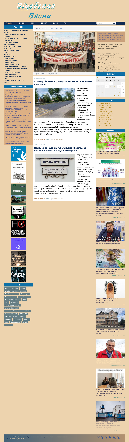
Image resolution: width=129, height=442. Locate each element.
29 (110, 95)
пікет (6, 322)
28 (106, 95)
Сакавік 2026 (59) (105, 108)
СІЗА (6, 302)
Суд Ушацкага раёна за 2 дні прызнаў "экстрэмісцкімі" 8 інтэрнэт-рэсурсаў (110, 331)
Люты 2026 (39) (104, 110)
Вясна (39, 15)
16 (114, 89)
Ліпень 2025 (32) (104, 124)
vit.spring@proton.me (17, 438)
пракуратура (17, 319)
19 (98, 92)
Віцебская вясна (20, 437)
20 (102, 92)
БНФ (11, 288)
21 (106, 92)
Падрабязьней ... (58, 139)
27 (102, 95)
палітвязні (8, 319)
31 (119, 95)
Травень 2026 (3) (104, 104)
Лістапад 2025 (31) (105, 116)
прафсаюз (26, 319)
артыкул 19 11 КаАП (11, 308)
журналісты (23, 313)
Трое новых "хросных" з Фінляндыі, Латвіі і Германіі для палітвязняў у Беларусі (18, 138)
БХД (16, 288)
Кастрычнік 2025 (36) (106, 118)
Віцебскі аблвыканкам (19, 291)
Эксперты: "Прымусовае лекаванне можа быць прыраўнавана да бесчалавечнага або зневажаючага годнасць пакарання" (17, 96)
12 (98, 89)
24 (119, 92)
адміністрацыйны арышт (12, 305)
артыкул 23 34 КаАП (11, 311)
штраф (25, 322)
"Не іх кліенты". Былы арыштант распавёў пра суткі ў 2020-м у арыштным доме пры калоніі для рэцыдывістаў (17, 115)
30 (114, 95)
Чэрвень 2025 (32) (105, 126)
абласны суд (14, 302)
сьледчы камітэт (15, 322)
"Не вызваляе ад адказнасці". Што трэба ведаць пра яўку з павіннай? (17, 91)
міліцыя (22, 316)
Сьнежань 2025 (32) (106, 114)
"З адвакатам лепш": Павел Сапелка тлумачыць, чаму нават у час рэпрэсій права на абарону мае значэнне (18, 102)
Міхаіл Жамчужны (24, 297)
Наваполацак (9, 299)
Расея (24, 299)
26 (98, 95)
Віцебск (7, 291)
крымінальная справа (11, 316)
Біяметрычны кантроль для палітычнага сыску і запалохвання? (107, 300)
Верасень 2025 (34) (105, 120)
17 (119, 89)
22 (110, 92)
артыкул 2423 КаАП (11, 313)
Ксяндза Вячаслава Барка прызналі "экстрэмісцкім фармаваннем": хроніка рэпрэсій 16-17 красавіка (16, 133)
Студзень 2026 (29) (105, 112)
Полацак (18, 299)
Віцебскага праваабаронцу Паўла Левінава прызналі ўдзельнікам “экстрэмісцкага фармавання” (109, 361)
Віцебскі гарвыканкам (11, 294)
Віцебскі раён (25, 294)
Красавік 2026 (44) (105, 106)
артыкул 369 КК (25, 311)
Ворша (23, 288)
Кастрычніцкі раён (10, 297)
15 (110, 89)
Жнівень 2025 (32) (105, 122)
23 (114, 92)
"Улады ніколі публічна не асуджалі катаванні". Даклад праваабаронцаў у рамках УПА (18, 121)
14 (106, 89)
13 (102, 89)
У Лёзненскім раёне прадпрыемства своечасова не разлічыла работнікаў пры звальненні (110, 271)
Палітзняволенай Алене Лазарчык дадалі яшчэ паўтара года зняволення (17, 142)
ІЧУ (6, 288)
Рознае (47, 139)
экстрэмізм (8, 325)
